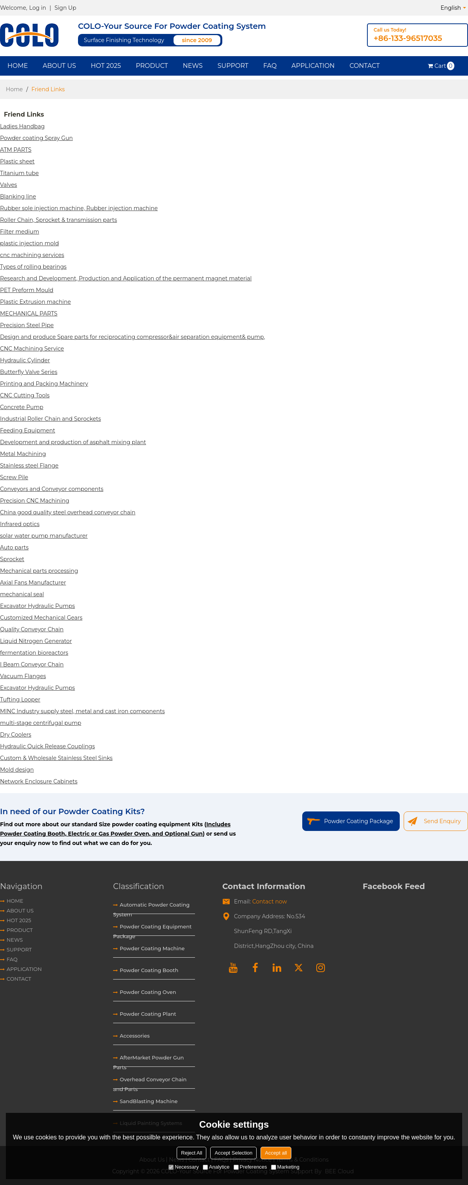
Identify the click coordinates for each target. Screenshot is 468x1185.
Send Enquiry (442, 821)
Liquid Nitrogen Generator (36, 641)
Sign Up (65, 7)
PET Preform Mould (26, 290)
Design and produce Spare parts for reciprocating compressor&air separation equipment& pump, (132, 336)
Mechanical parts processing (39, 570)
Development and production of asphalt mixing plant (73, 442)
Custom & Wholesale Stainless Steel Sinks (56, 758)
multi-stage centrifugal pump (40, 722)
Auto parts (14, 547)
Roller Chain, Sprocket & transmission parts (58, 219)
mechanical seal (22, 594)
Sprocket (12, 559)
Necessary (183, 1167)
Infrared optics (19, 524)
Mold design (17, 769)
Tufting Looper (20, 699)
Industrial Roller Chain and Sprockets (50, 418)
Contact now (269, 901)
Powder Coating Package (358, 821)
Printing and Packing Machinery (44, 383)
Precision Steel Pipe (27, 325)
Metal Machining (23, 453)
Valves (8, 184)
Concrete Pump (21, 407)
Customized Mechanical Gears (41, 617)
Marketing (285, 1167)
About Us (59, 65)
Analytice (216, 1167)
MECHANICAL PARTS (28, 313)
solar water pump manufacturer (44, 535)
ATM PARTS (16, 149)
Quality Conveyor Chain (32, 629)
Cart (444, 66)
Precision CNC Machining (34, 500)
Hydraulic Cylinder (25, 360)
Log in (37, 7)
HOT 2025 (106, 65)
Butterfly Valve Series (28, 372)
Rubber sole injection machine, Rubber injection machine (79, 208)
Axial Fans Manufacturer (33, 582)
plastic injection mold (29, 243)
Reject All (191, 1153)
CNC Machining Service (32, 348)
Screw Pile (14, 477)
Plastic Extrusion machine (35, 301)
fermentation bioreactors (34, 652)
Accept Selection (233, 1153)
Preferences (250, 1167)
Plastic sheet (17, 161)
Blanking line (18, 196)
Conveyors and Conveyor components (51, 488)
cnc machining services (32, 255)
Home (17, 65)
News (193, 65)
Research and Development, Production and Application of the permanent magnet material (126, 278)
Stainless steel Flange (29, 465)
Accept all (276, 1153)
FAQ (270, 65)
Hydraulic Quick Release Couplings (47, 746)
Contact (364, 65)
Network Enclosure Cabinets (39, 781)
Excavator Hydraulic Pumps (37, 605)
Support (233, 65)
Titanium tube (19, 173)
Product (152, 65)
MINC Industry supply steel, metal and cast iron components (82, 711)
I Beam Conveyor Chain (32, 664)
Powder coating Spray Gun (36, 138)
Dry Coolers (15, 734)
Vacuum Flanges (23, 676)
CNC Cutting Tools (25, 395)
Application (313, 65)
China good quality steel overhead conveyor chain (67, 512)
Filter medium (19, 231)
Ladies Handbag (22, 126)
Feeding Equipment (27, 430)
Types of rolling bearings (33, 266)
